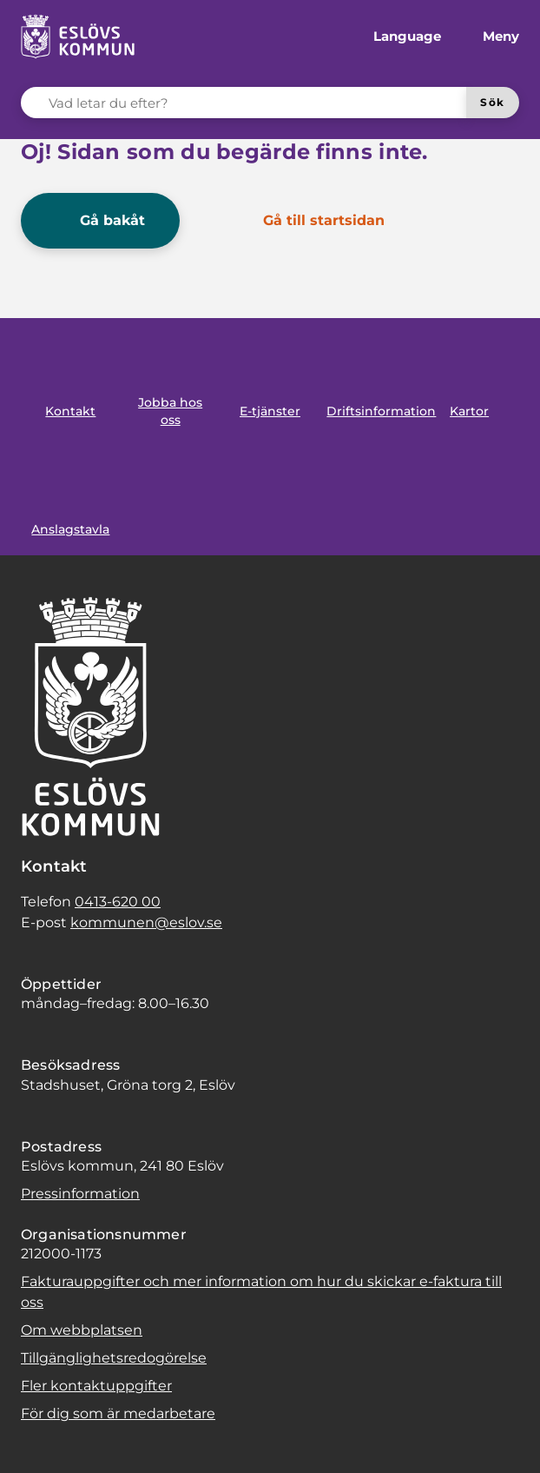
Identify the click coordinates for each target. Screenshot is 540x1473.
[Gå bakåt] (100, 221)
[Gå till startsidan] (311, 221)
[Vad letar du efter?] (254, 102)
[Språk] (393, 36)
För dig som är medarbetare (118, 1413)
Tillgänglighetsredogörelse (114, 1358)
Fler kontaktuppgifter (96, 1385)
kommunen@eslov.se (146, 922)
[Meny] (487, 36)
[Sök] (492, 102)
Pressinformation (80, 1193)
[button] (35, 1438)
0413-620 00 (118, 901)
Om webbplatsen (81, 1330)
